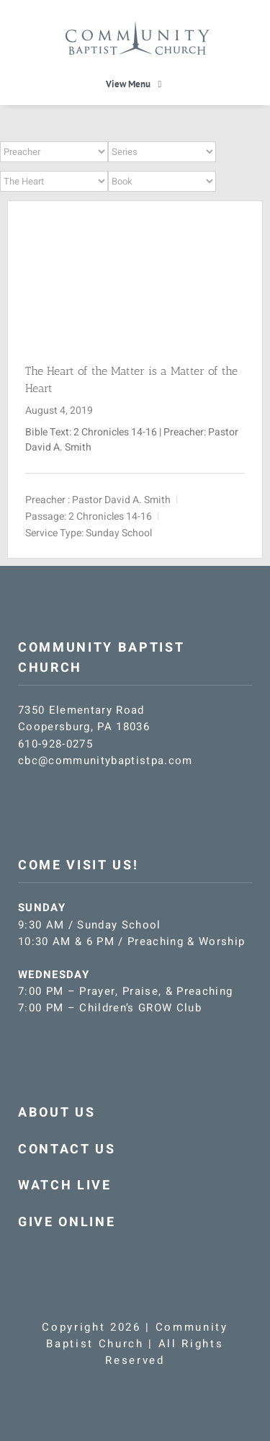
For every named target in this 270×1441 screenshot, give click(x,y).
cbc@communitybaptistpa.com (105, 760)
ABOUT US (56, 1112)
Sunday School (119, 532)
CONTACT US (67, 1149)
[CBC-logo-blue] (138, 27)
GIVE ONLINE (66, 1222)
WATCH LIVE (65, 1185)
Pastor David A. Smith (121, 499)
